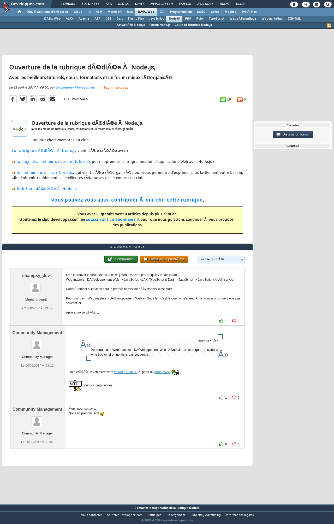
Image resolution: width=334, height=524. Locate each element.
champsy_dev (36, 285)
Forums (68, 4)
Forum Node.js (159, 25)
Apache (84, 19)
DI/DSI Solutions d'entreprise (48, 12)
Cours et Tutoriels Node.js (193, 25)
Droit (224, 4)
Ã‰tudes (205, 4)
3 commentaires (115, 91)
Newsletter (161, 4)
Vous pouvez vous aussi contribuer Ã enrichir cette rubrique (127, 203)
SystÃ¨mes (249, 12)
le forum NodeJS (125, 382)
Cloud (78, 12)
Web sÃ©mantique (242, 19)
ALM (99, 12)
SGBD (201, 12)
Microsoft (114, 12)
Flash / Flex (136, 19)
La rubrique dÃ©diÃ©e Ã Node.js (44, 154)
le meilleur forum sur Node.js (45, 176)
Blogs (123, 4)
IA (89, 12)
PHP (188, 19)
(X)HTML (294, 19)
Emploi (185, 4)
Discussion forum (292, 134)
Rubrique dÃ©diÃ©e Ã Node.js (47, 192)
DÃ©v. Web (146, 12)
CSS (108, 19)
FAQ (108, 4)
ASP (97, 19)
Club (240, 4)
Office (215, 12)
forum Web (162, 382)
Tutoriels (90, 4)
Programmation (181, 12)
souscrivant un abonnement (113, 223)
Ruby (200, 19)
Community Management (75, 91)
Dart (119, 19)
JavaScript (156, 19)
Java (130, 12)
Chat (139, 4)
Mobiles (230, 12)
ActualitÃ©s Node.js (131, 25)
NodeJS (174, 19)
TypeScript (216, 19)
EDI (162, 12)
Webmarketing (272, 19)
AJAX (69, 19)
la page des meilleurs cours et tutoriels (54, 165)
